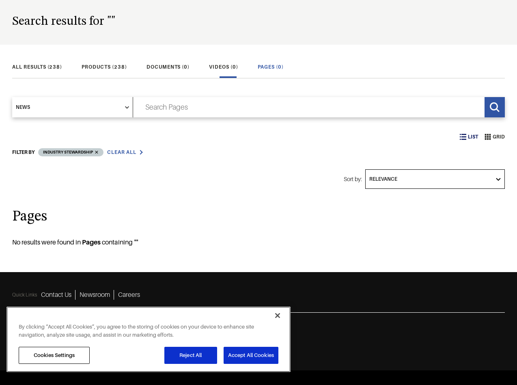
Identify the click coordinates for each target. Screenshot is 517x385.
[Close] (278, 315)
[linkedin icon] (37, 290)
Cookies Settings (54, 355)
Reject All (190, 355)
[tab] (29, 67)
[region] (148, 339)
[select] (72, 123)
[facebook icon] (17, 290)
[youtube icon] (78, 290)
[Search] (495, 123)
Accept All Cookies (251, 355)
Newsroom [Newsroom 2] (95, 251)
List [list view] (469, 153)
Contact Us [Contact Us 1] (56, 251)
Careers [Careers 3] (129, 251)
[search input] (309, 123)
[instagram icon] (58, 290)
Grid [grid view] (495, 153)
